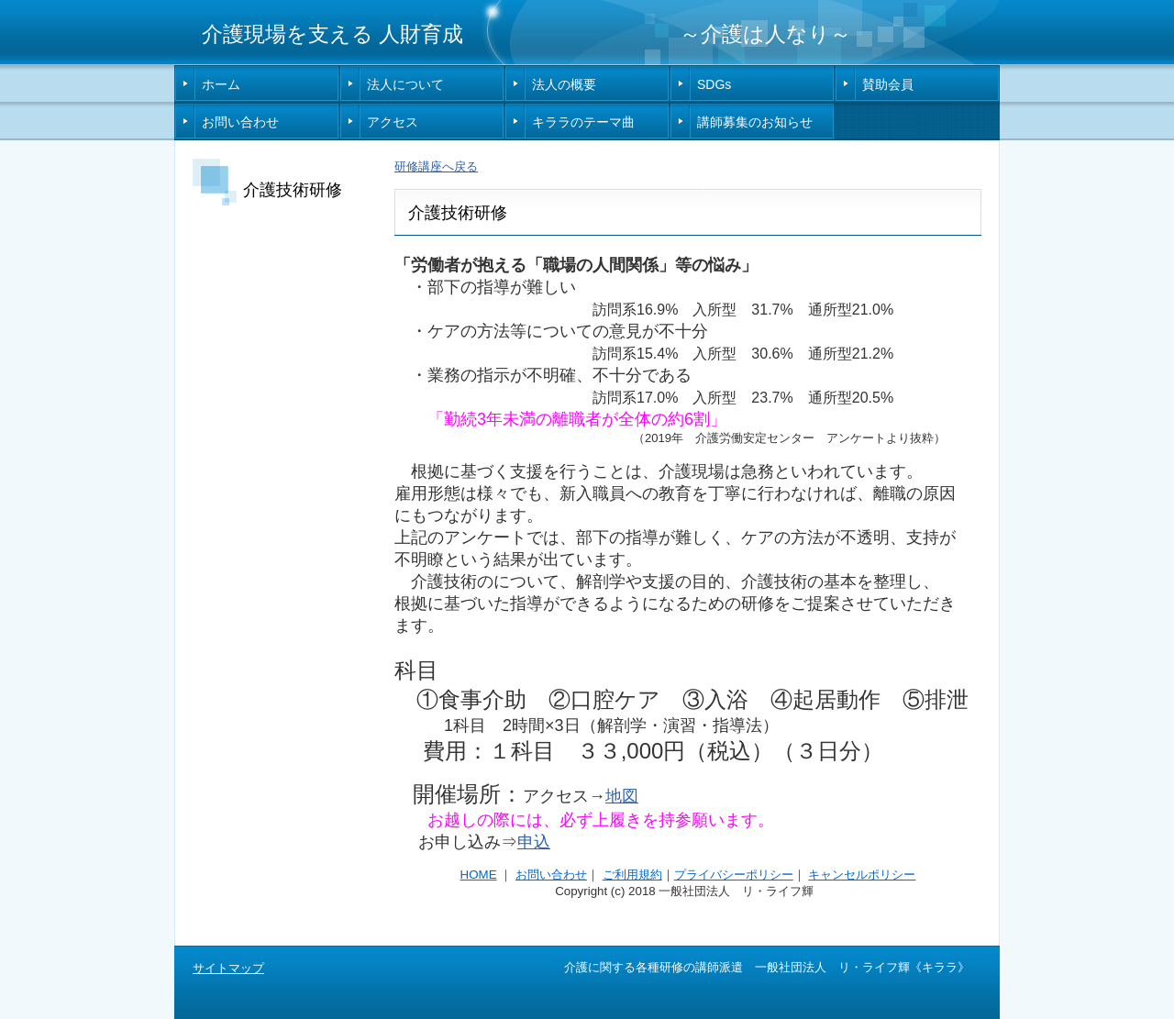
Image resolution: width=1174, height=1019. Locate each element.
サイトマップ (228, 968)
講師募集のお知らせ (755, 122)
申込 (533, 842)
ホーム (221, 84)
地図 (621, 796)
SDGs (714, 84)
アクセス (392, 122)
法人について (405, 84)
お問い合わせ (240, 122)
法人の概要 (564, 84)
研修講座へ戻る (436, 166)
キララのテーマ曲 (583, 122)
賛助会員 (888, 84)
